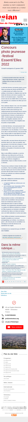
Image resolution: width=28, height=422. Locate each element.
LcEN (2, 408)
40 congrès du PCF (7, 372)
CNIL (25, 406)
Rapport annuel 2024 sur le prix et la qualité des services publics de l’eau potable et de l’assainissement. (12, 260)
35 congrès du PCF (7, 363)
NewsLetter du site (6, 293)
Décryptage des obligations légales (20, 408)
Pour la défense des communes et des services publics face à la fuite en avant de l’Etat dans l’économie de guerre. (12, 274)
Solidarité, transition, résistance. (9, 264)
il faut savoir (10, 408)
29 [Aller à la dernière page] (24, 281)
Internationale (8, 387)
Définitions (4, 295)
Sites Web (4, 291)
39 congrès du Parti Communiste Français (11, 370)
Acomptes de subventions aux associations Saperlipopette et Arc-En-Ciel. (11, 278)
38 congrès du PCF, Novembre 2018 (10, 369)
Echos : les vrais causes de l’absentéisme (11, 253)
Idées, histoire (8, 382)
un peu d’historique (11, 322)
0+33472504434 (10, 315)
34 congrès (6, 362)
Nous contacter (14, 327)
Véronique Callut (24, 72)
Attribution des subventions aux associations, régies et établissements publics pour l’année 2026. (14, 256)
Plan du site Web (10, 354)
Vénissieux (7, 395)
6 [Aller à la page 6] (13, 281)
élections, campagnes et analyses (10, 400)
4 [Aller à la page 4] (9, 281)
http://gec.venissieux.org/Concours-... (12, 237)
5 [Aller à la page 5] (11, 281)
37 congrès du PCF (7, 367)
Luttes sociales (6, 378)
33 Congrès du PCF (7, 360)
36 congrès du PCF (7, 365)
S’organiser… (8, 358)
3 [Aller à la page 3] (7, 281)
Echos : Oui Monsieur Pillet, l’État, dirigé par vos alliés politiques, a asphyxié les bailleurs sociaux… (14, 270)
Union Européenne (7, 390)
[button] (15, 24)
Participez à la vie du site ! (20, 418)
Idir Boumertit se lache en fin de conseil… (11, 252)
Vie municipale (6, 396)
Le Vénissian (6, 398)
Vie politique (7, 376)
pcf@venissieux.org (12, 318)
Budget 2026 (5, 262)
